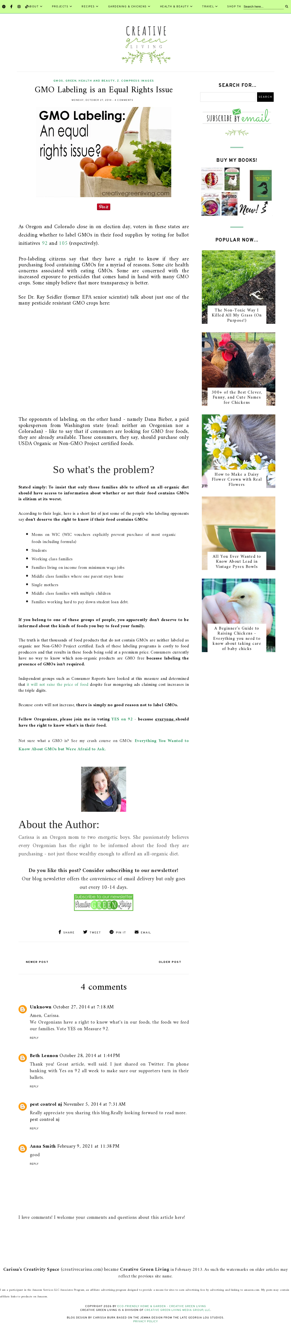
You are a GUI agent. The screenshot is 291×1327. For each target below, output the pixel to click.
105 (63, 243)
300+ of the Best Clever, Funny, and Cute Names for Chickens (237, 397)
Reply (34, 1036)
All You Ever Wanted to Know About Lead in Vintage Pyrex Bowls (237, 562)
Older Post (166, 961)
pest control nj (46, 1103)
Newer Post (41, 961)
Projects (62, 6)
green (71, 81)
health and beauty (97, 81)
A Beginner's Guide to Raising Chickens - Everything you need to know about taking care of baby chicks (236, 639)
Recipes (90, 6)
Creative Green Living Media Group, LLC (177, 1309)
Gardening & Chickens (129, 6)
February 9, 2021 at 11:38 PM (88, 1145)
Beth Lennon (44, 1055)
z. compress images (135, 81)
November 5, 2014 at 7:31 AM (95, 1103)
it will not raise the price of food (57, 684)
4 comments (124, 100)
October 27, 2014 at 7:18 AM (83, 1006)
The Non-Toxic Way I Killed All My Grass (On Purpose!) (237, 315)
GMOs (58, 81)
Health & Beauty (176, 6)
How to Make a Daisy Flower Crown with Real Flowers (237, 479)
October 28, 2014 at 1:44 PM (90, 1055)
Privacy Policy (145, 1320)
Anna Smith (43, 1145)
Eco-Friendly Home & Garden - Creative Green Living (161, 1305)
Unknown (41, 1006)
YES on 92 (122, 719)
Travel (210, 6)
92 (45, 243)
